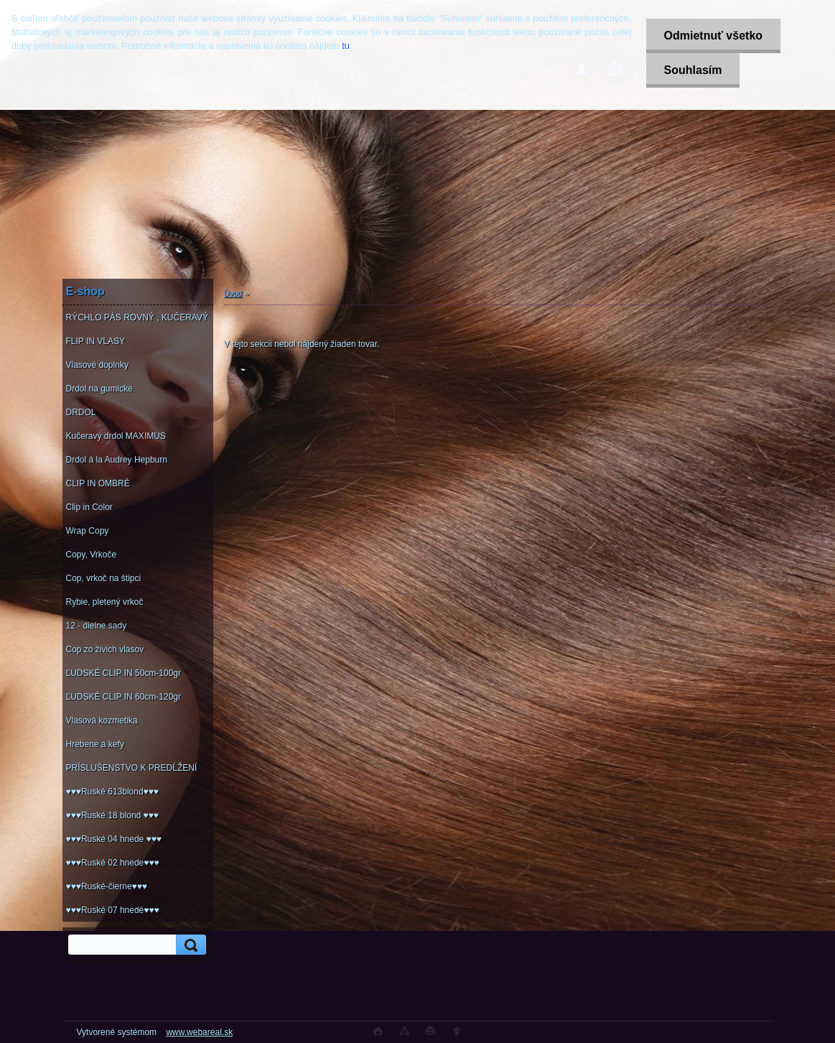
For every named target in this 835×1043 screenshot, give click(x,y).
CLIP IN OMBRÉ (98, 483)
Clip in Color (89, 507)
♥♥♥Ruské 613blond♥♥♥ (112, 792)
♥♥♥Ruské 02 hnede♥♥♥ (112, 863)
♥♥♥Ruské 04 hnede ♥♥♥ (114, 839)
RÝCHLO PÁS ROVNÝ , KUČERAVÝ (137, 317)
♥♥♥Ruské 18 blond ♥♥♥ (112, 815)
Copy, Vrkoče (91, 555)
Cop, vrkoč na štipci (103, 578)
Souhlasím (693, 70)
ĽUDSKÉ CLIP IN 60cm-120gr (124, 697)
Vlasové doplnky (97, 365)
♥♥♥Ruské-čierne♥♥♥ (106, 886)
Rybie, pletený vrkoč (105, 602)
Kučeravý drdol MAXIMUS (116, 436)
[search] (189, 945)
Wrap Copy (87, 531)
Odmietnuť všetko (713, 35)
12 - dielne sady (96, 626)
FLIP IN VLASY (95, 341)
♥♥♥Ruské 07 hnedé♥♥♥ (112, 910)
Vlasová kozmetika (102, 720)
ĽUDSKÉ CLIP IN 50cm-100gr (124, 673)
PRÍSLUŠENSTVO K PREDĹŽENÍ (131, 768)
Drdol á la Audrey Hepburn (116, 460)
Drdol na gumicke (99, 389)
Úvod (233, 293)
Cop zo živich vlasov (105, 649)
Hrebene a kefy (95, 744)
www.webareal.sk (199, 1032)
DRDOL (81, 412)
